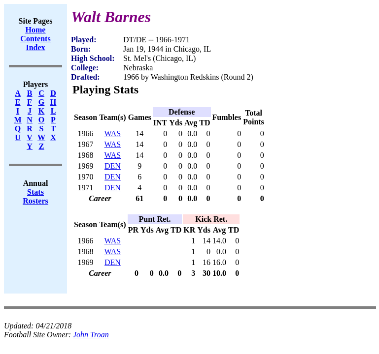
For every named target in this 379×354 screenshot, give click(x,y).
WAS (112, 133)
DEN (112, 166)
